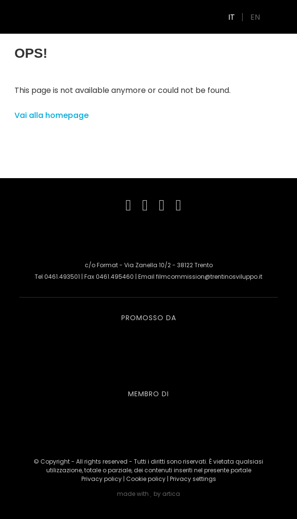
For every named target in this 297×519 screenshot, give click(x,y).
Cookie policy (146, 479)
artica (171, 494)
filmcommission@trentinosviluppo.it (209, 276)
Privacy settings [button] (193, 479)
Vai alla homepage (51, 115)
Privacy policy (101, 479)
